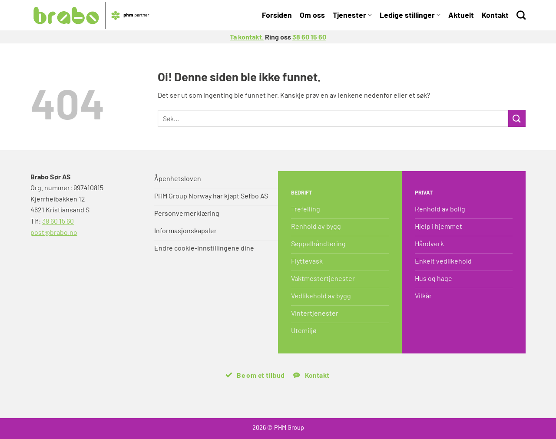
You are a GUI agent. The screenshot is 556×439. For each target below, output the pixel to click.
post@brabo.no (53, 232)
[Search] (521, 15)
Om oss (312, 15)
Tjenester (352, 15)
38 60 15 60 (309, 37)
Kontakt (495, 15)
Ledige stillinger (410, 15)
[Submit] (517, 118)
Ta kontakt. (247, 37)
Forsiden (277, 15)
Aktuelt (461, 15)
